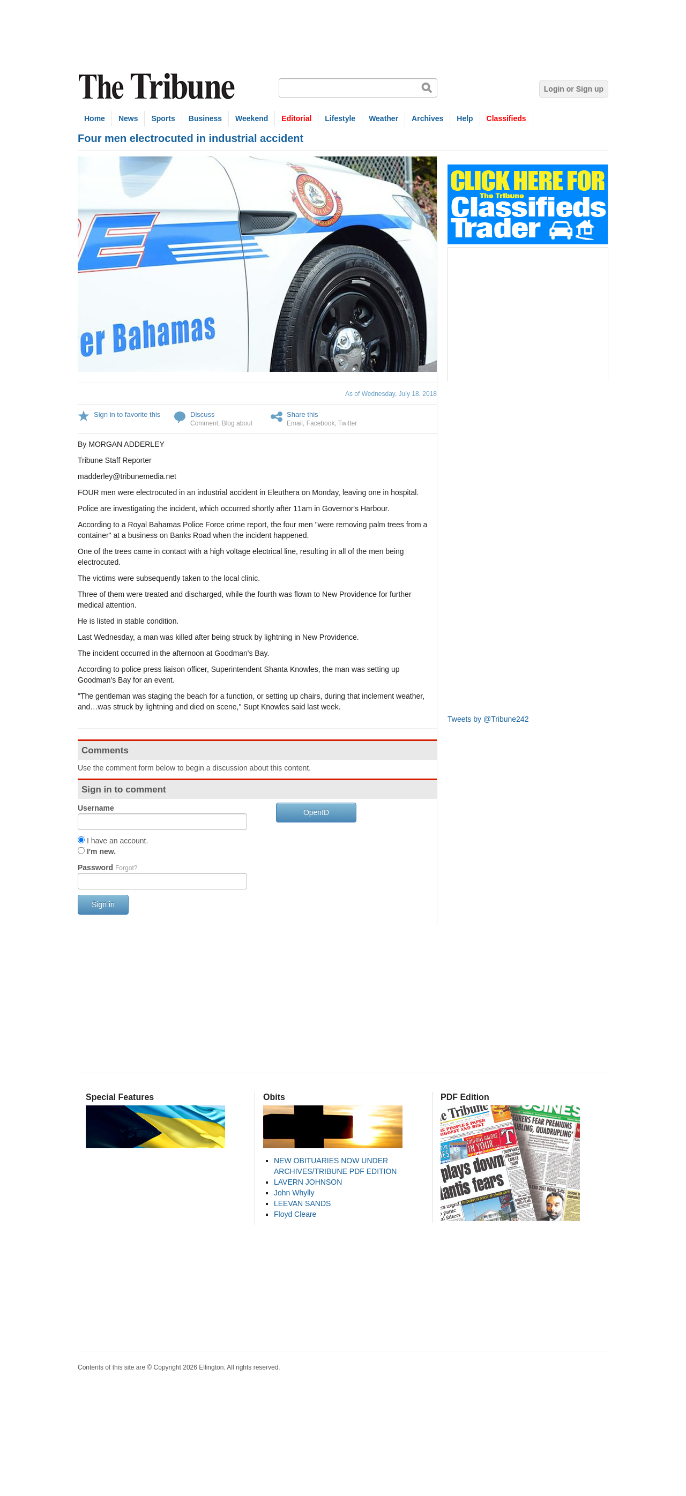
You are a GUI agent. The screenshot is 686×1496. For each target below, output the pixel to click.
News (128, 118)
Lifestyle (340, 118)
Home (94, 118)
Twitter (347, 423)
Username (96, 808)
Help (465, 118)
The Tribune (158, 86)
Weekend (251, 118)
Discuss (202, 414)
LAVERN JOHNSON (308, 1182)
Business (205, 118)
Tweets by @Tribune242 (488, 719)
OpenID (316, 812)
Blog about (237, 423)
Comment (204, 423)
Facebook (321, 423)
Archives (427, 118)
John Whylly (294, 1192)
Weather (383, 118)
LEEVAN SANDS (302, 1203)
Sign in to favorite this (127, 414)
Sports (163, 118)
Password (107, 867)
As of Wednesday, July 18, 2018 (391, 394)
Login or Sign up (573, 89)
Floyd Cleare (295, 1214)
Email (295, 423)
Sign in (103, 904)
